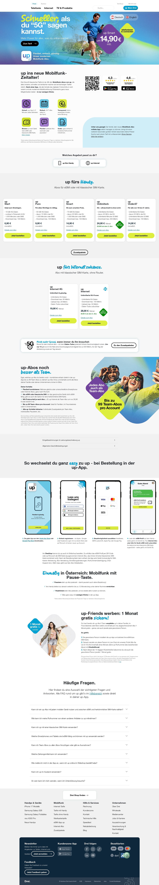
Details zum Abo (10, 230)
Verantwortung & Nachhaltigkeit (119, 827)
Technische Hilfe (89, 818)
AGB (80, 881)
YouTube (93, 855)
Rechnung (87, 806)
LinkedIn (86, 855)
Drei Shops (120, 4)
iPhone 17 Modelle (32, 806)
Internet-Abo (59, 826)
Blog (85, 830)
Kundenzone (88, 810)
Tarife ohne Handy (61, 814)
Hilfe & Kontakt (132, 4)
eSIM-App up (59, 822)
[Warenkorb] (119, 8)
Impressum (88, 881)
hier (120, 662)
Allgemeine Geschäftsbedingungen (55, 446)
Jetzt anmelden (40, 854)
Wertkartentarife (60, 818)
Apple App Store (45, 538)
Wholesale (116, 810)
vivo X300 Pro (30, 818)
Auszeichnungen (119, 822)
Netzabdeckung (89, 826)
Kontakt (86, 814)
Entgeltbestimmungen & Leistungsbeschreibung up (61, 440)
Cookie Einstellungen (115, 881)
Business (43, 4)
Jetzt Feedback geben (37, 872)
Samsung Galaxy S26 (33, 810)
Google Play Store (28, 541)
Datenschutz (97, 881)
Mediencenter (117, 814)
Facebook (86, 849)
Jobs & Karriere (118, 818)
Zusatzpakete (79, 252)
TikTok (99, 849)
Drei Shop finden (77, 795)
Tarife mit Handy (60, 810)
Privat (34, 4)
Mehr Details (26, 135)
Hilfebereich (96, 693)
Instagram (93, 849)
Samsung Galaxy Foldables (36, 814)
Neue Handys (30, 822)
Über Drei (116, 806)
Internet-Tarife (59, 806)
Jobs (105, 881)
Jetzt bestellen (17, 235)
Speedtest (87, 822)
